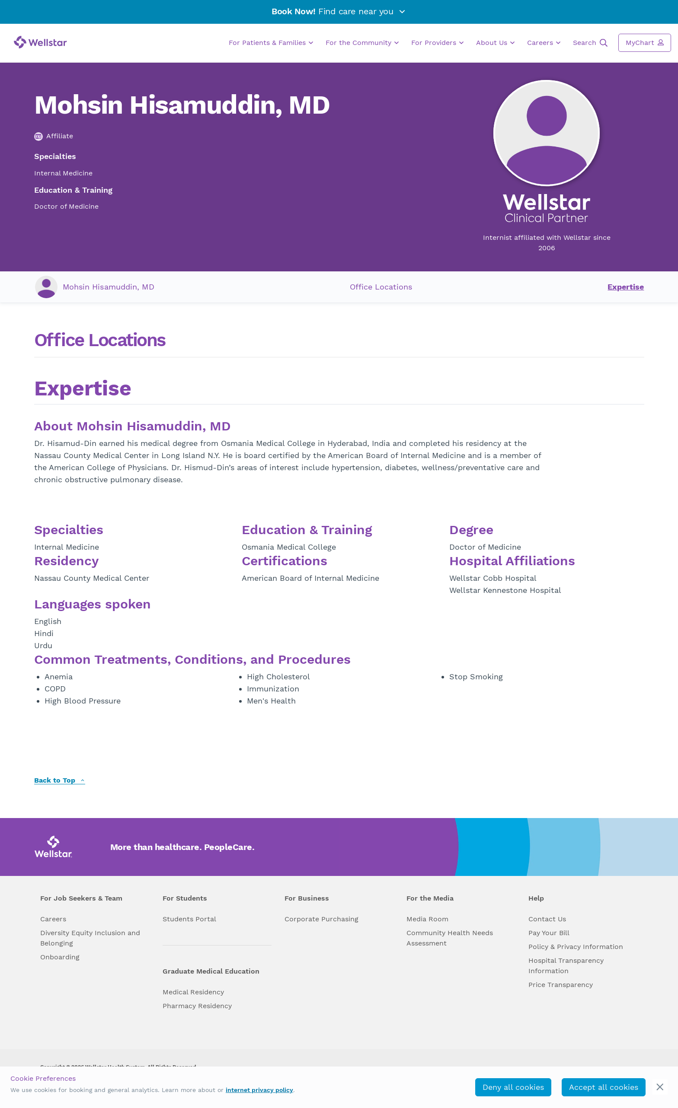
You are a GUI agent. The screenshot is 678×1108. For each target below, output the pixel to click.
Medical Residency (193, 992)
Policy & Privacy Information (575, 946)
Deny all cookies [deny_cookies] (513, 1087)
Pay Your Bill (548, 933)
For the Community (362, 42)
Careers (543, 42)
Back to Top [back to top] (59, 780)
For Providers (437, 42)
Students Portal (189, 919)
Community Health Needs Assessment (449, 938)
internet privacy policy (259, 1089)
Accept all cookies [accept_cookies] (603, 1087)
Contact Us (547, 919)
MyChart (645, 42)
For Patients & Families (271, 42)
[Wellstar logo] (40, 42)
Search (590, 42)
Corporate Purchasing (321, 919)
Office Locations (381, 286)
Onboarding (60, 957)
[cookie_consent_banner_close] (660, 1087)
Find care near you (339, 11)
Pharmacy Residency (197, 1006)
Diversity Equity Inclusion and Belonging (90, 938)
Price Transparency (560, 985)
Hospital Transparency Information (566, 965)
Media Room (427, 919)
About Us (495, 42)
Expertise (626, 286)
